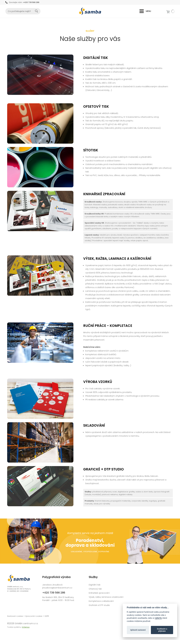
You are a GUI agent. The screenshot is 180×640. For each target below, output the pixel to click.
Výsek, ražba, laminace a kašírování (106, 597)
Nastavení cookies (15, 616)
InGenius (26, 627)
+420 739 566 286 (31, 2)
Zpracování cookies (33, 616)
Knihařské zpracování (99, 593)
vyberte (158, 618)
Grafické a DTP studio (99, 605)
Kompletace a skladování (101, 601)
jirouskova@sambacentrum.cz (57, 587)
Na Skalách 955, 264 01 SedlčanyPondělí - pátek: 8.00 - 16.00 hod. (58, 599)
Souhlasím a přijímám (162, 630)
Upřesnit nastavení (138, 630)
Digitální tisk (94, 584)
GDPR (46, 616)
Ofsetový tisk (95, 588)
